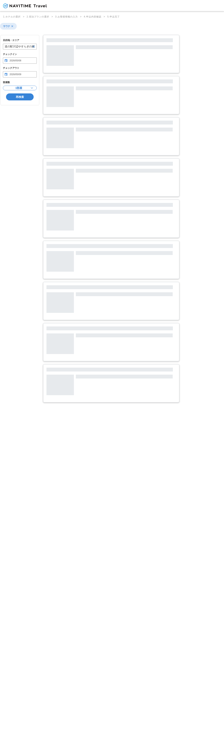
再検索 (20, 96)
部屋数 (6, 82)
